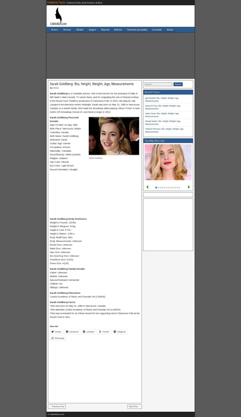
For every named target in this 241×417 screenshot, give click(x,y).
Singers (92, 29)
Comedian (157, 29)
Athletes (118, 29)
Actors (54, 29)
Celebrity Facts (56, 2)
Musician (105, 29)
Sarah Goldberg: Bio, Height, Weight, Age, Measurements (92, 84)
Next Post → (134, 406)
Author (170, 29)
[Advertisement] (121, 55)
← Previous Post (56, 406)
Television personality (137, 29)
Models (79, 29)
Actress (67, 29)
